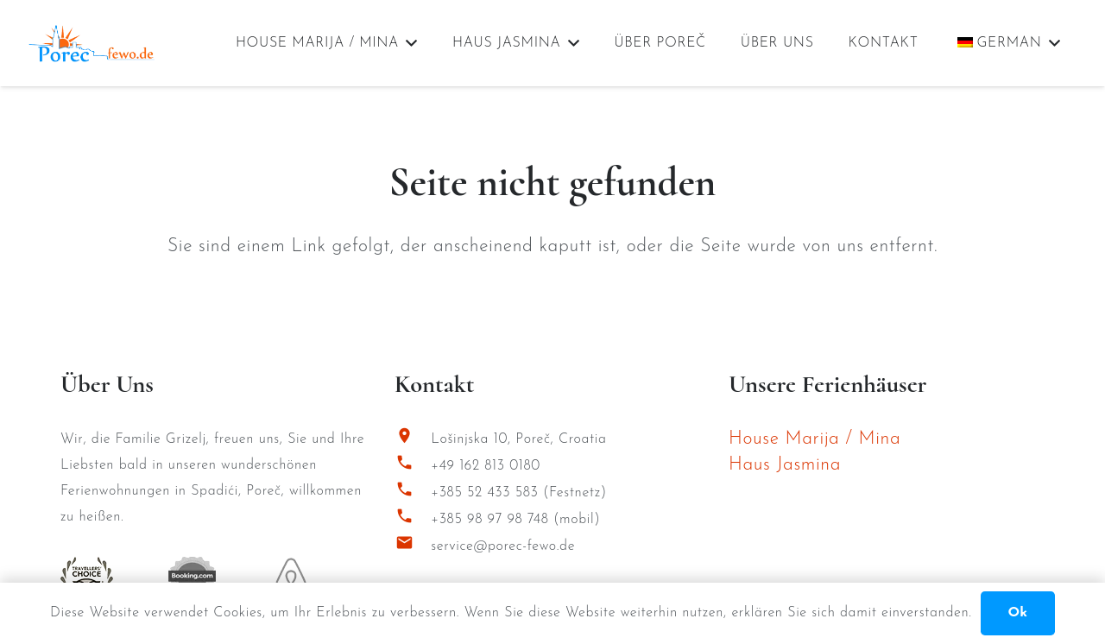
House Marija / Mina (814, 439)
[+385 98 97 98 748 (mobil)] (413, 520)
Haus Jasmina (785, 465)
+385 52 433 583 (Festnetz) (519, 493)
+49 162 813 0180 (485, 466)
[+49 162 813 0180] (413, 466)
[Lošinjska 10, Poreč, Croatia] (413, 439)
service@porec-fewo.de (503, 546)
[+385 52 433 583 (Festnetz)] (413, 493)
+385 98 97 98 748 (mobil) (515, 520)
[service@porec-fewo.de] (413, 547)
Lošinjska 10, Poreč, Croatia (518, 439)
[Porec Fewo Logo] (91, 43)
